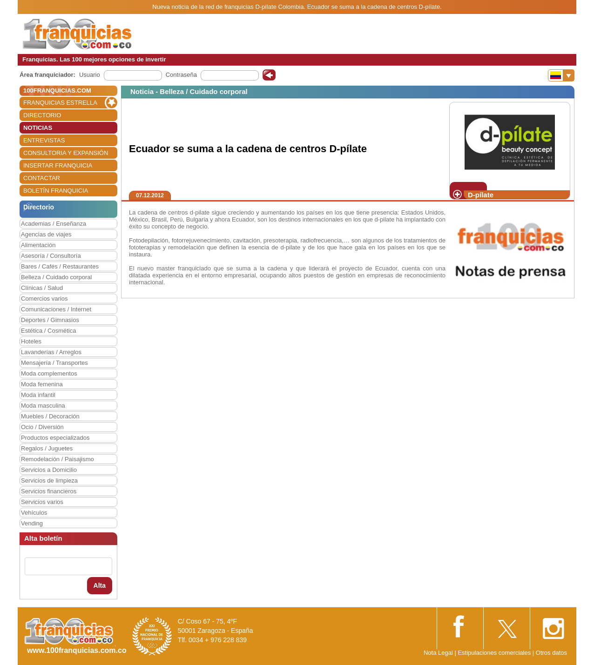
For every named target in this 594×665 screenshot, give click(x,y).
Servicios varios (42, 501)
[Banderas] (561, 75)
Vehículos (34, 512)
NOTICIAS (37, 127)
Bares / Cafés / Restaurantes (60, 266)
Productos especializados (55, 437)
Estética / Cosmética (48, 330)
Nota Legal (438, 652)
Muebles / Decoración (50, 416)
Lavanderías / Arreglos (51, 352)
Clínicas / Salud (42, 287)
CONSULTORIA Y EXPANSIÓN (65, 152)
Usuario (89, 74)
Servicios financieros (48, 491)
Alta (100, 585)
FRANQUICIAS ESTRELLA (60, 102)
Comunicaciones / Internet (56, 309)
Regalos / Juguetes (47, 448)
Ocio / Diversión (42, 426)
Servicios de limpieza (49, 480)
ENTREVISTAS (44, 140)
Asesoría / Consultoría (51, 255)
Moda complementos (49, 373)
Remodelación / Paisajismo (57, 459)
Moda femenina (42, 384)
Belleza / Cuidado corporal (56, 277)
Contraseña (181, 74)
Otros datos (551, 652)
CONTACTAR (41, 178)
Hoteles (31, 341)
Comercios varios (44, 298)
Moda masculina (43, 405)
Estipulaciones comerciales (495, 652)
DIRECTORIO (42, 115)
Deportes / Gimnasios (50, 319)
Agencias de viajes (46, 234)
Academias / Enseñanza (53, 223)
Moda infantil (38, 394)
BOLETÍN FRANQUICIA (55, 190)
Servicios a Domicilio (49, 469)
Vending (32, 523)
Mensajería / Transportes (54, 362)
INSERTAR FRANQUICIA (57, 165)
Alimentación (38, 245)
